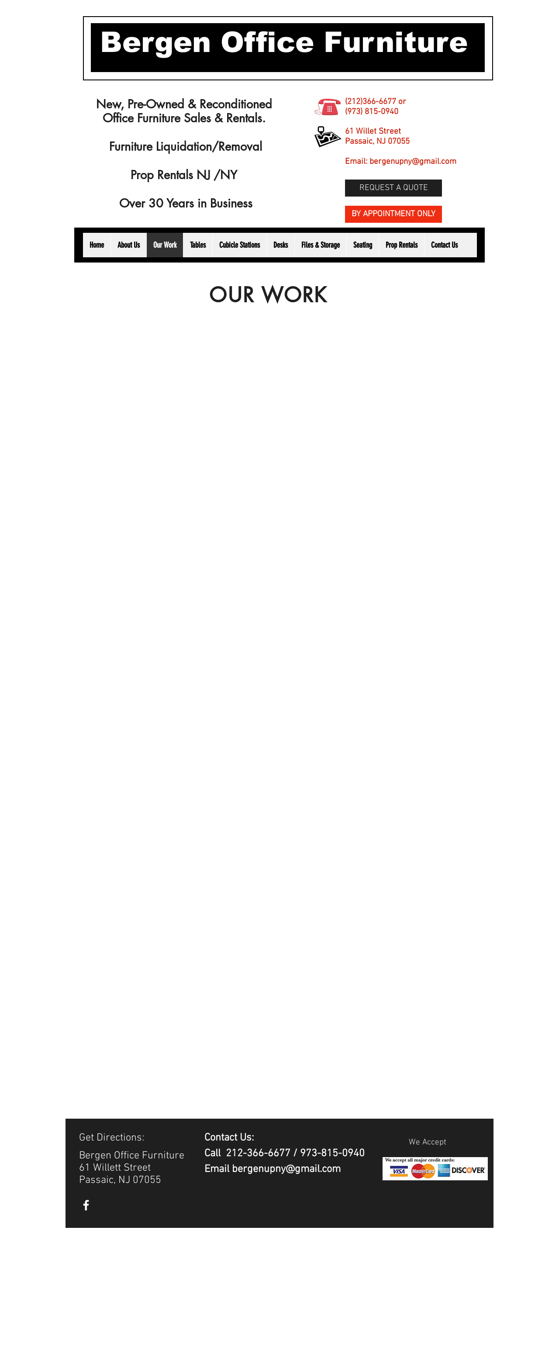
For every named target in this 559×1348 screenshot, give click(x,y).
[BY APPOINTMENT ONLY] (393, 214)
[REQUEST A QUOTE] (393, 188)
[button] (401, 245)
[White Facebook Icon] (86, 1205)
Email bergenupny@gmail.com (272, 1169)
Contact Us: (230, 1138)
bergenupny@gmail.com (412, 162)
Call (215, 1154)
